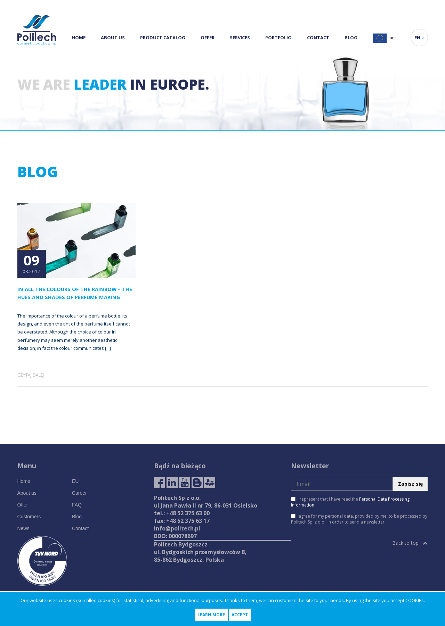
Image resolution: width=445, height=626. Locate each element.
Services (240, 37)
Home (79, 37)
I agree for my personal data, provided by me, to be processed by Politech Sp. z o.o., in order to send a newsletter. (359, 519)
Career (79, 493)
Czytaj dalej (30, 375)
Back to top (410, 542)
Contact (318, 37)
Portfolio (278, 37)
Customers (29, 516)
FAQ (77, 505)
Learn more (211, 615)
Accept (240, 615)
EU (75, 481)
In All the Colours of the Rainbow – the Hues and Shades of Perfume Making (74, 293)
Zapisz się (410, 483)
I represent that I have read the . (350, 502)
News (23, 528)
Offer (208, 37)
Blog (351, 37)
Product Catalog (162, 37)
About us (113, 37)
